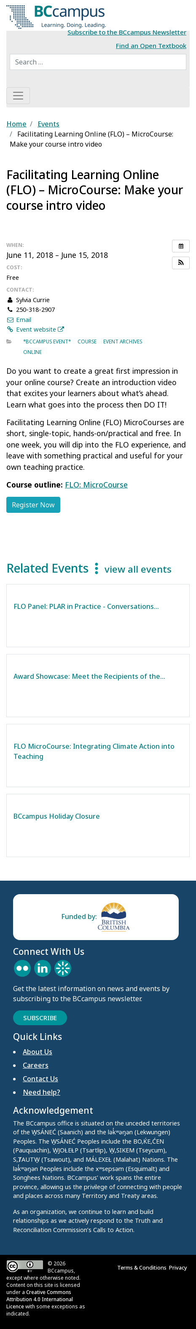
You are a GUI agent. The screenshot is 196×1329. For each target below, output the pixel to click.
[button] (180, 263)
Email (18, 319)
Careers (35, 1065)
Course (87, 341)
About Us (37, 1051)
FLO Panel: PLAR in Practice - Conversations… (86, 606)
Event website (35, 329)
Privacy (179, 1267)
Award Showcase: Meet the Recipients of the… (89, 676)
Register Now (33, 504)
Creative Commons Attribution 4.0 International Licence (39, 1299)
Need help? (41, 1092)
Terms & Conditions (143, 1267)
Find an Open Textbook (151, 45)
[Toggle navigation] (18, 95)
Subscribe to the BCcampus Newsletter (126, 32)
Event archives (122, 341)
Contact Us (40, 1078)
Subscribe (40, 1017)
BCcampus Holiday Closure (56, 816)
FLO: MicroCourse (96, 485)
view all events (138, 569)
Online (32, 351)
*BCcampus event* (47, 341)
